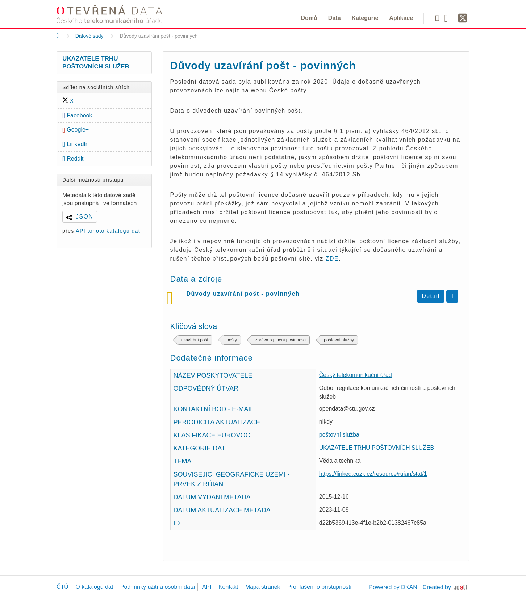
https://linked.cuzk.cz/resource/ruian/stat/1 (373, 474)
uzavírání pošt (194, 339)
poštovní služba (339, 435)
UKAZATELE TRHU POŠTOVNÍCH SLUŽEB (95, 62)
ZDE (332, 258)
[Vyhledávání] (437, 18)
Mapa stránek (262, 587)
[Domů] (58, 35)
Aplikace (401, 18)
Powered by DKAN (393, 587)
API (207, 587)
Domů (309, 18)
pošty (231, 339)
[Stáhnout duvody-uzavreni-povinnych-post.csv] (452, 296)
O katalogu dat (94, 587)
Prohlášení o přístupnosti (319, 587)
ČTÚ (62, 587)
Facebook (77, 115)
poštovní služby (339, 339)
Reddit (73, 158)
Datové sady (89, 36)
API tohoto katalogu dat (108, 231)
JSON (84, 216)
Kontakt (228, 587)
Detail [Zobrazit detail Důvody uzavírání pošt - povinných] (431, 296)
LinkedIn (75, 144)
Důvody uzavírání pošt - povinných (243, 294)
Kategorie (365, 18)
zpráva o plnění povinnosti (280, 339)
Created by (437, 587)
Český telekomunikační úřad (355, 375)
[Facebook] (449, 18)
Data (334, 18)
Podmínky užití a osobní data (157, 587)
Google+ (75, 129)
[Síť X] (463, 18)
